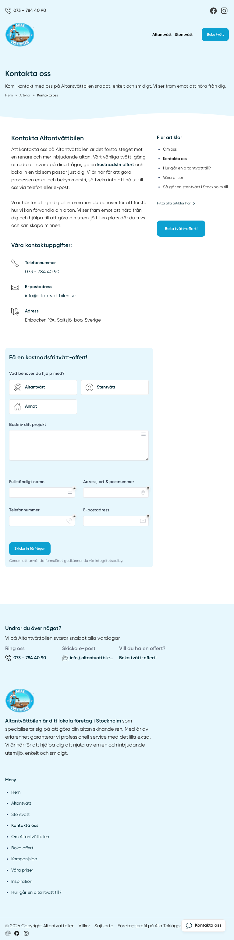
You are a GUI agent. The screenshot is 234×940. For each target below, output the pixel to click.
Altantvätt (162, 34)
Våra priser (22, 870)
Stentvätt (184, 34)
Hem (15, 792)
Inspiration (21, 881)
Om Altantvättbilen (30, 836)
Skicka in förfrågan (29, 548)
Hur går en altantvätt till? (36, 892)
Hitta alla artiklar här (176, 203)
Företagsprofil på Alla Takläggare (152, 925)
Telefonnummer (24, 510)
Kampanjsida (24, 858)
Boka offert (22, 847)
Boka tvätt (215, 34)
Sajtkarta (103, 925)
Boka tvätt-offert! (181, 228)
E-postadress (96, 510)
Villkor (84, 925)
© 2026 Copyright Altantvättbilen (39, 925)
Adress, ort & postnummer (108, 481)
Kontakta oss (24, 825)
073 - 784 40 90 (42, 271)
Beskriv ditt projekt (27, 424)
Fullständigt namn (26, 481)
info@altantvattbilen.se (50, 295)
